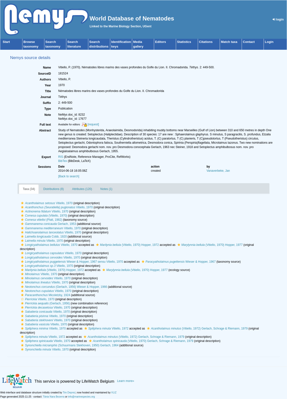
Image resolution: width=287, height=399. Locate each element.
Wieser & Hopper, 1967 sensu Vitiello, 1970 (71, 261)
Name (47, 67)
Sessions (44, 167)
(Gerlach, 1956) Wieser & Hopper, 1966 (63, 287)
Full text (45, 124)
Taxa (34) (29, 189)
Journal (45, 97)
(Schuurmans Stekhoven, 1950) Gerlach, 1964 (69, 345)
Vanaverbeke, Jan (218, 170)
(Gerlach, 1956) (45, 303)
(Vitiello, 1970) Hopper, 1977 (209, 245)
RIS (60, 157)
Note (47, 115)
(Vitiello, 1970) (43, 215)
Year (48, 85)
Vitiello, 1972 (106, 328)
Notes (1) (106, 189)
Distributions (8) (53, 189)
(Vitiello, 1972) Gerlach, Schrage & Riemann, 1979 (197, 328)
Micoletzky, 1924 (45, 295)
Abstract (45, 130)
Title (48, 91)
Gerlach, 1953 (48, 224)
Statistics (184, 42)
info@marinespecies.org (81, 396)
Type (47, 108)
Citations (206, 42)
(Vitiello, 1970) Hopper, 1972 (127, 245)
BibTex (62, 161)
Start (6, 42)
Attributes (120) (82, 189)
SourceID (44, 73)
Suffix (47, 103)
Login (269, 42)
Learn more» (125, 381)
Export (46, 157)
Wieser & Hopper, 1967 (178, 261)
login (278, 19)
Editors (160, 42)
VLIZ (114, 392)
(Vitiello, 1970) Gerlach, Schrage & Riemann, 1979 (140, 341)
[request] (93, 124)
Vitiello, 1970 (46, 203)
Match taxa (229, 42)
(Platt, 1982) (41, 219)
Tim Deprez (69, 392)
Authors (45, 79)
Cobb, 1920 (43, 236)
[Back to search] (68, 176)
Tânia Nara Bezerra (53, 396)
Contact (249, 42)
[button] (22, 203)
